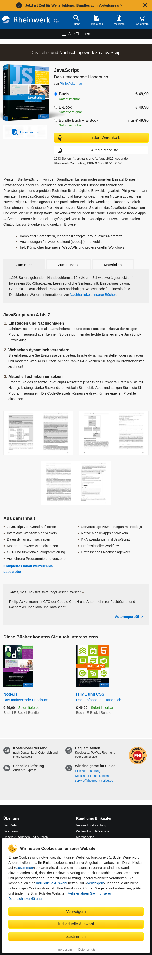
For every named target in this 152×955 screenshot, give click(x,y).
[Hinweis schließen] (145, 5)
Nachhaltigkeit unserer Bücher (93, 294)
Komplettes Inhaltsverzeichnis (28, 566)
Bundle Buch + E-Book (78, 120)
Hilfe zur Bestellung (87, 771)
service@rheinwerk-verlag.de (94, 780)
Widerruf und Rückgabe (93, 831)
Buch (64, 94)
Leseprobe (12, 572)
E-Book (65, 107)
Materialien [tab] (113, 265)
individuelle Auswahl (51, 883)
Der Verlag (10, 825)
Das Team (10, 831)
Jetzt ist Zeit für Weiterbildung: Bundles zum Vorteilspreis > (73, 5)
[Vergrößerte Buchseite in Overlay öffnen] (38, 433)
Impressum (64, 949)
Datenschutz (86, 949)
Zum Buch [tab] (24, 265)
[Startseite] (31, 20)
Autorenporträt (127, 617)
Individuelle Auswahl (76, 924)
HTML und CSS (112, 697)
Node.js (36, 697)
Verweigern (95, 883)
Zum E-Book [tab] (68, 265)
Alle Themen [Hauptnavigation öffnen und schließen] (79, 34)
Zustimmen (24, 868)
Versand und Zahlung (91, 825)
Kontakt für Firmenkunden (92, 776)
